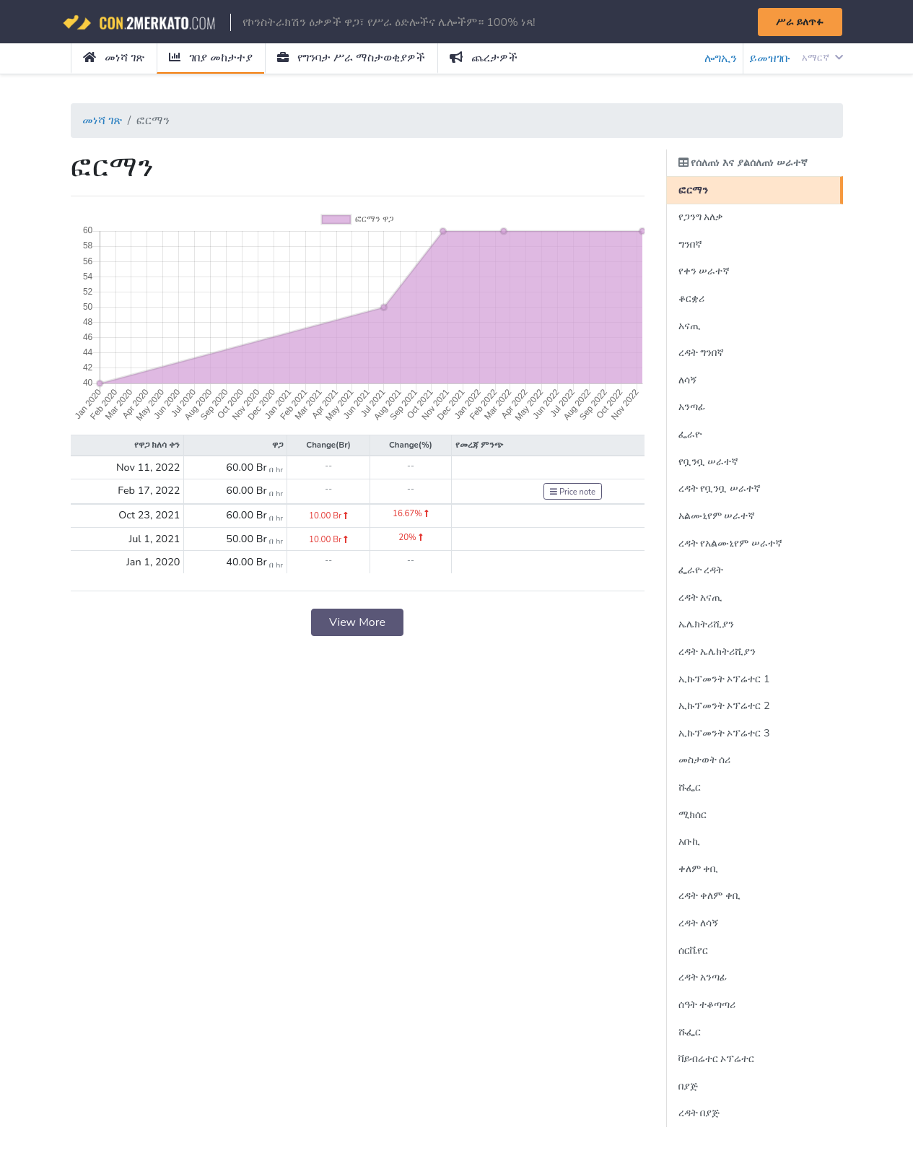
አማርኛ (822, 57)
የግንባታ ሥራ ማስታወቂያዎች (351, 58)
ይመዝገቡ (769, 58)
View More (357, 622)
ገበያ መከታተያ (211, 58)
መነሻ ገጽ (113, 58)
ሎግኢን (720, 58)
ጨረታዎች (483, 58)
